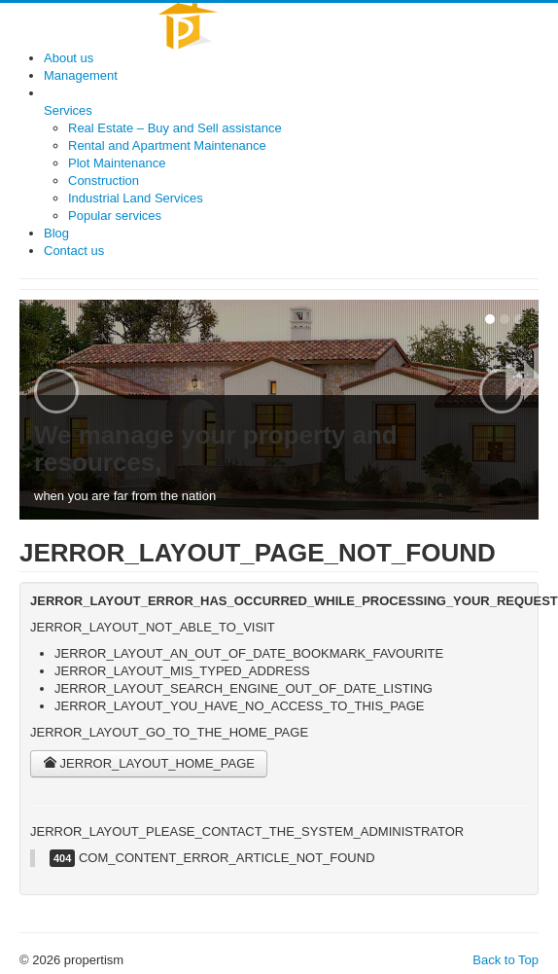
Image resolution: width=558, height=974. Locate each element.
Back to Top (505, 960)
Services (68, 110)
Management (81, 75)
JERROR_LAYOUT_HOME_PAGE (149, 763)
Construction (103, 180)
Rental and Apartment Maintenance (167, 145)
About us (68, 58)
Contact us (74, 250)
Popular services (114, 215)
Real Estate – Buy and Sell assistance (175, 128)
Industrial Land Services (135, 198)
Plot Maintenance (116, 163)
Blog (56, 233)
